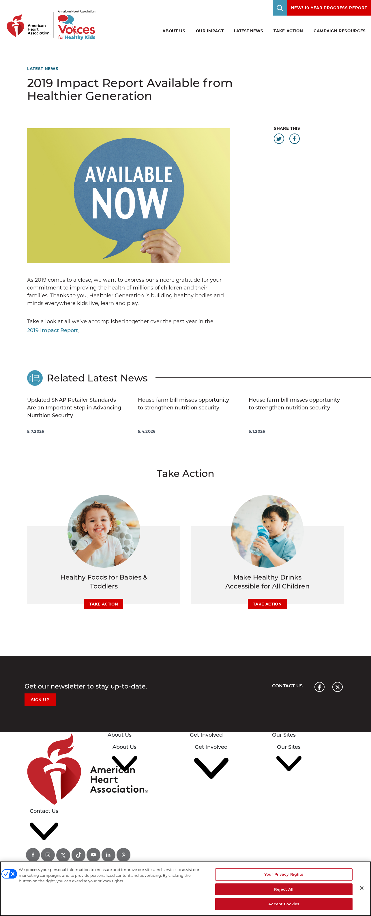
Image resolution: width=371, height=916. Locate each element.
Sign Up (40, 699)
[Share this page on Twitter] (279, 138)
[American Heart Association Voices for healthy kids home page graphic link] (49, 20)
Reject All (283, 889)
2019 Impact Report (52, 330)
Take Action (103, 604)
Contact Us (286, 686)
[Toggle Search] (280, 8)
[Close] (361, 888)
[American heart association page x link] (337, 687)
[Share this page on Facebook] (294, 138)
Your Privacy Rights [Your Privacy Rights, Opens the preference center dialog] (283, 874)
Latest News (248, 31)
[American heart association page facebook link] (319, 687)
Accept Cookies (283, 904)
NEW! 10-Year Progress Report (329, 7)
